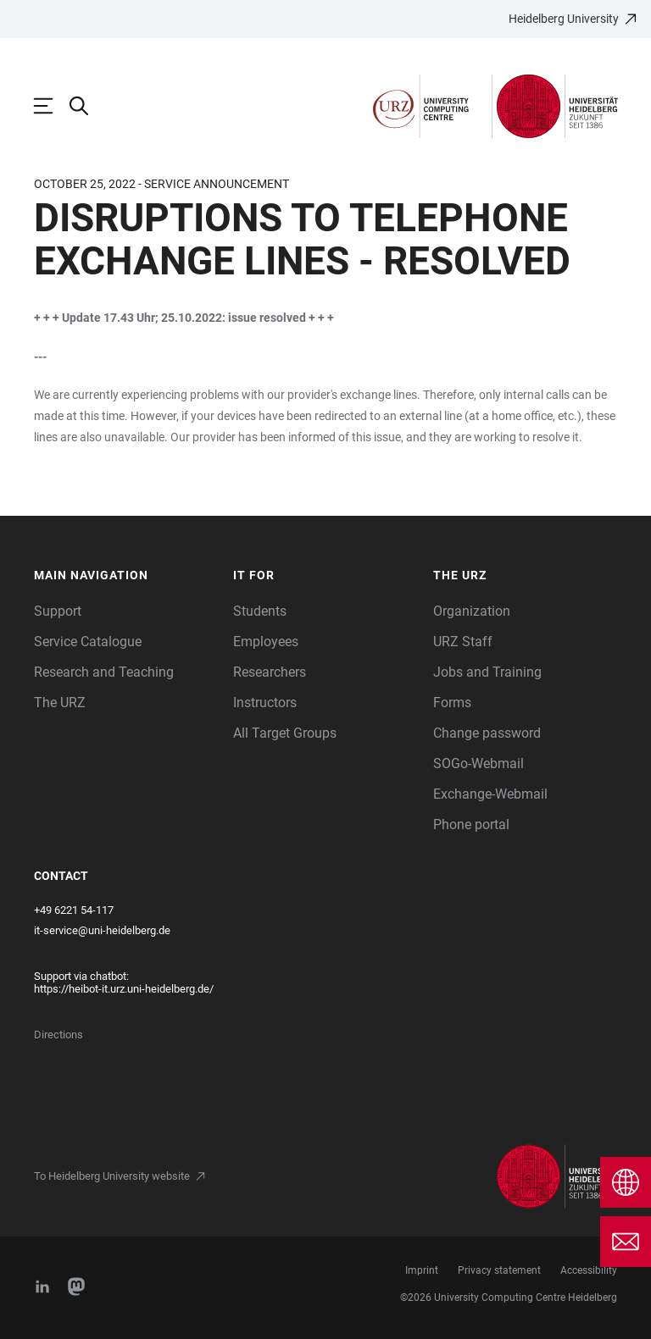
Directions (58, 1034)
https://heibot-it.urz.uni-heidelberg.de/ (124, 988)
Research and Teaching (104, 672)
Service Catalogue (88, 642)
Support (57, 611)
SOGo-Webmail (478, 763)
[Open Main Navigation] (52, 105)
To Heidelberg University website (112, 1176)
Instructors (265, 702)
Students (260, 611)
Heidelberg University (564, 18)
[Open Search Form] (87, 105)
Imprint (421, 1270)
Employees (265, 642)
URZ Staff (462, 642)
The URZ (60, 702)
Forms (452, 702)
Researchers (269, 672)
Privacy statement (499, 1270)
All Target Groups (285, 733)
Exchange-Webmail (490, 794)
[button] (125, 575)
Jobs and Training (487, 672)
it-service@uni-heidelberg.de (102, 930)
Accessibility (588, 1270)
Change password (487, 733)
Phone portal (471, 824)
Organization (471, 611)
